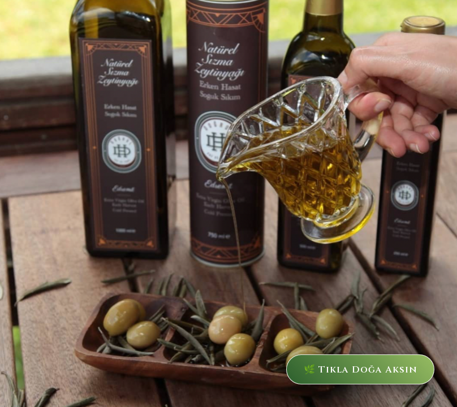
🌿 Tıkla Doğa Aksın (347, 365)
